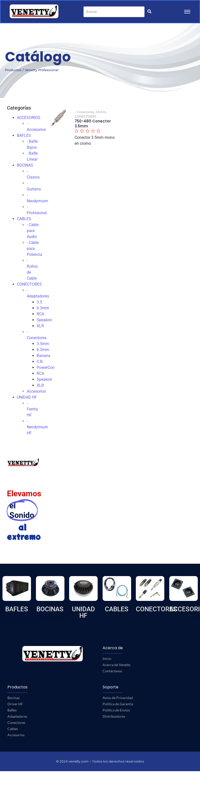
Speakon (44, 320)
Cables (12, 729)
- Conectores (85, 112)
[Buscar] (114, 11)
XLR (40, 325)
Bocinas (13, 698)
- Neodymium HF (37, 427)
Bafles (12, 710)
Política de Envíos (116, 710)
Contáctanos (112, 671)
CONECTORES (29, 284)
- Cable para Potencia (34, 248)
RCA (40, 314)
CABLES (24, 218)
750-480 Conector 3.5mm (93, 123)
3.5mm (43, 343)
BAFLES (24, 135)
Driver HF (15, 704)
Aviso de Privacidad (118, 698)
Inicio (107, 658)
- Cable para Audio (33, 230)
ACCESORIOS (28, 117)
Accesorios (36, 391)
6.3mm (43, 308)
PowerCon (46, 367)
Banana (43, 355)
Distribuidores (114, 716)
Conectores (16, 722)
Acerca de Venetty (117, 665)
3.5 (39, 302)
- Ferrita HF (32, 409)
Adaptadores (17, 716)
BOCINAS (25, 165)
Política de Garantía (118, 704)
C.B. (40, 361)
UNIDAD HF (27, 397)
